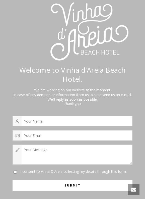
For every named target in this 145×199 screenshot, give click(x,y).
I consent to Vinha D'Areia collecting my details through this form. (73, 171)
